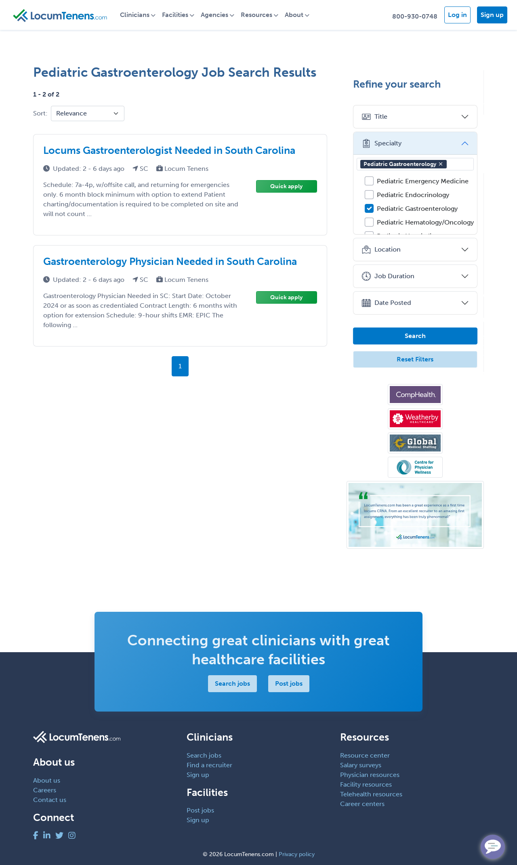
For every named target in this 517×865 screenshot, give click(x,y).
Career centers (362, 804)
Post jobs (289, 683)
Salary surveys (360, 765)
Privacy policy (297, 854)
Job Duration (387, 276)
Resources (257, 15)
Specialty (381, 143)
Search (415, 336)
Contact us (49, 800)
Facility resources (366, 784)
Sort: (40, 113)
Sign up (492, 15)
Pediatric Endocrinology (413, 195)
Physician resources (369, 775)
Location (381, 249)
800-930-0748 (414, 16)
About (294, 15)
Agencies (215, 15)
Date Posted (386, 303)
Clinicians (135, 15)
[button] (440, 164)
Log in (457, 15)
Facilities (175, 15)
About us (46, 780)
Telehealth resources (371, 794)
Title (374, 117)
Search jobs (232, 683)
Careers (44, 790)
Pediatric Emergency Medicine (423, 181)
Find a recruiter (209, 765)
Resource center (365, 755)
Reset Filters (415, 359)
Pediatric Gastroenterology (403, 164)
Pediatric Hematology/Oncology (425, 222)
